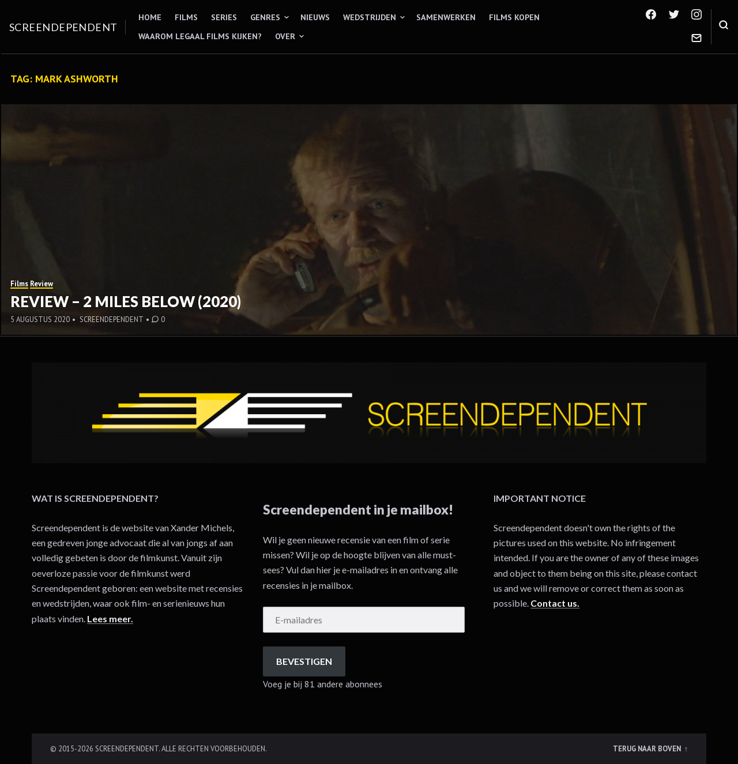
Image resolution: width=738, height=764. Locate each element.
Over (285, 36)
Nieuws (315, 17)
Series (224, 17)
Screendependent (63, 27)
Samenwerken (446, 17)
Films (186, 17)
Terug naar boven (648, 748)
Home (149, 17)
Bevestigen (304, 661)
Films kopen (514, 17)
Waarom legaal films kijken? (200, 36)
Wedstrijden (369, 17)
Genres (265, 17)
